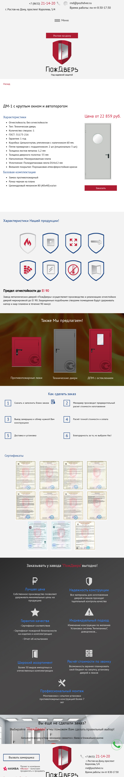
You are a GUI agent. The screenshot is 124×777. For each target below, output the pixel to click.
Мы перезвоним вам (116, 744)
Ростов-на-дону (62, 35)
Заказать (101, 188)
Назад (6, 83)
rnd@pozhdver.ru (81, 3)
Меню (62, 20)
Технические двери (65, 378)
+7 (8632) (42, 3)
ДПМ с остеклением (100, 378)
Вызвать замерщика (21, 757)
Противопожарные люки (26, 378)
